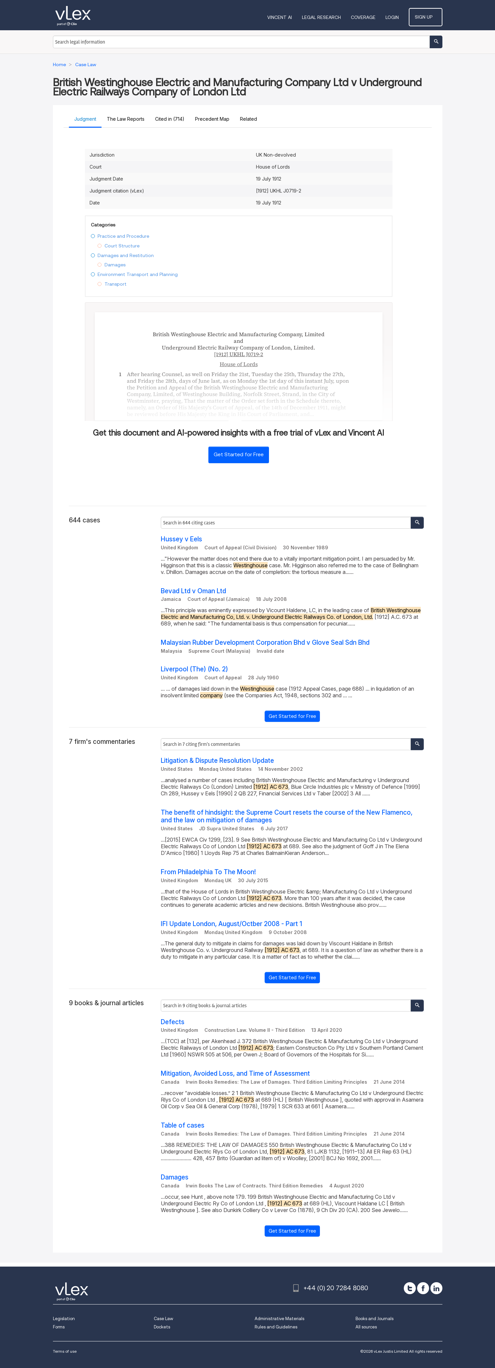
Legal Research (328, 17)
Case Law (163, 1318)
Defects (172, 1022)
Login (398, 17)
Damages (174, 1177)
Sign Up (429, 17)
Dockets (162, 1326)
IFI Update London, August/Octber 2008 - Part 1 (231, 924)
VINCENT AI (286, 17)
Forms (59, 1326)
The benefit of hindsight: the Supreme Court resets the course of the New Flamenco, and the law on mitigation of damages (286, 816)
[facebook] (423, 1288)
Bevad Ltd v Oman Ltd (193, 591)
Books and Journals (374, 1318)
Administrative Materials (279, 1318)
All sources (366, 1326)
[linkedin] (436, 1288)
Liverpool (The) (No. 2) (194, 669)
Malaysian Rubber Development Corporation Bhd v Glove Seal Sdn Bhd (265, 642)
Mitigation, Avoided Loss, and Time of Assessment (235, 1073)
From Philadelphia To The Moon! (208, 872)
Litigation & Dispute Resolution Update (217, 760)
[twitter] (410, 1288)
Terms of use (65, 1351)
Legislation (64, 1318)
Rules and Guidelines (276, 1326)
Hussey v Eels (181, 539)
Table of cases (182, 1125)
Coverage (370, 17)
